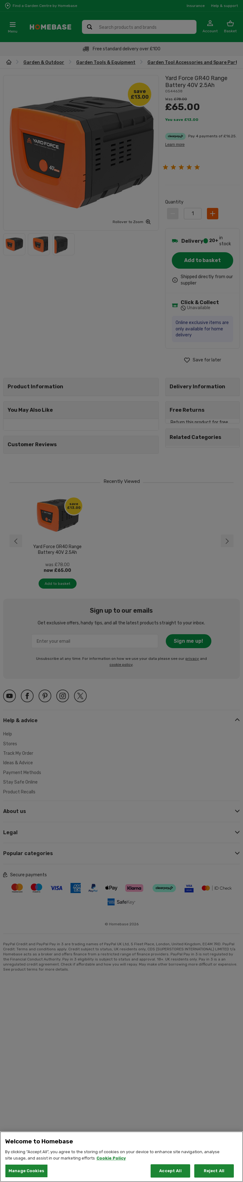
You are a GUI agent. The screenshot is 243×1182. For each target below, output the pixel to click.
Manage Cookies (26, 1170)
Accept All (170, 1170)
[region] (121, 1156)
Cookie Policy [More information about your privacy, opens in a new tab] (111, 1158)
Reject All (214, 1170)
